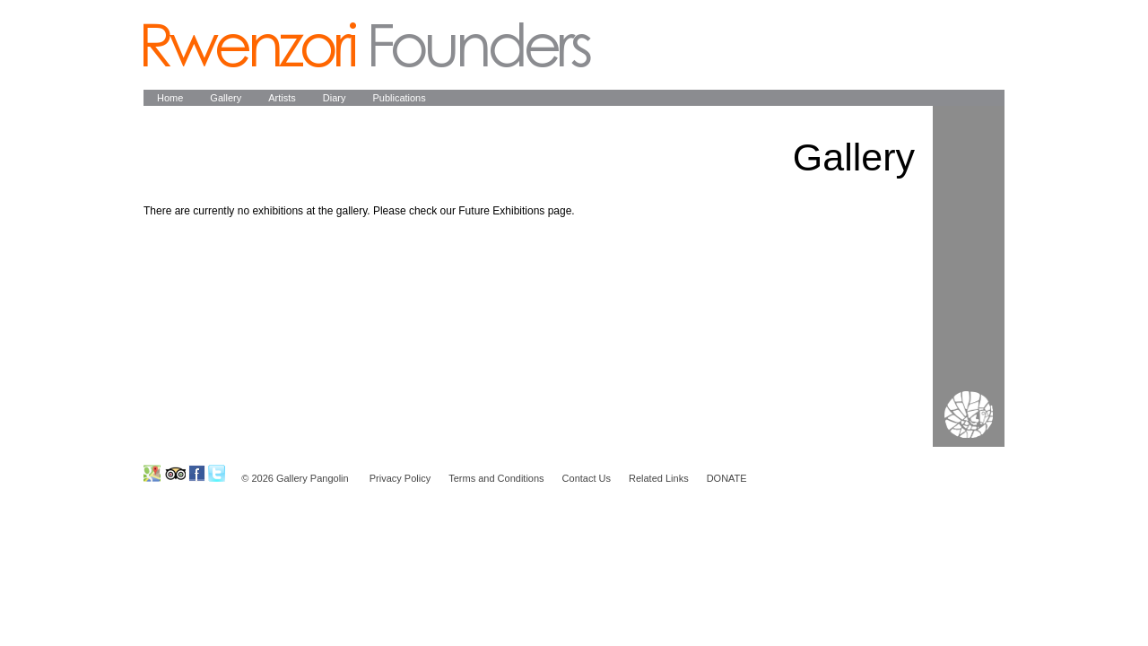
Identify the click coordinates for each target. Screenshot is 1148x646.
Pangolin (367, 44)
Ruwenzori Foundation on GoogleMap (152, 473)
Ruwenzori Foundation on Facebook (196, 473)
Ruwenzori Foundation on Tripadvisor (174, 473)
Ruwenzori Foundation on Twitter (216, 473)
